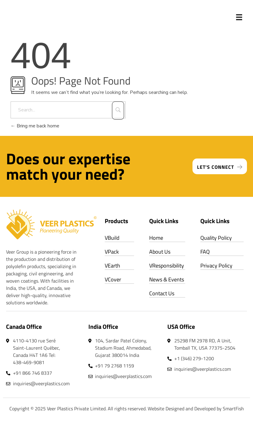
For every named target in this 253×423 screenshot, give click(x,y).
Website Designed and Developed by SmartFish (196, 408)
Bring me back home (35, 126)
